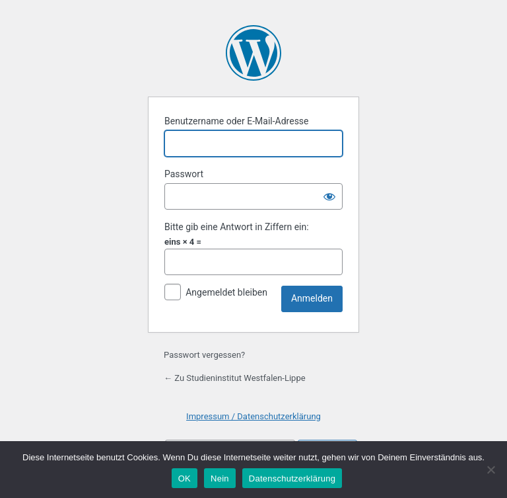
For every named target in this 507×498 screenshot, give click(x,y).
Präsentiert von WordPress (253, 53)
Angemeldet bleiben (226, 292)
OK (184, 478)
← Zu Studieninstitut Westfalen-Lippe (235, 378)
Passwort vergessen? (204, 355)
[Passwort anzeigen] (329, 196)
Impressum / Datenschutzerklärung (253, 416)
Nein (220, 478)
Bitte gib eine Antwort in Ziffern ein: (236, 227)
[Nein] (490, 469)
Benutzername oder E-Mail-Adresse (236, 121)
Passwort (183, 174)
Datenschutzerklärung (292, 478)
